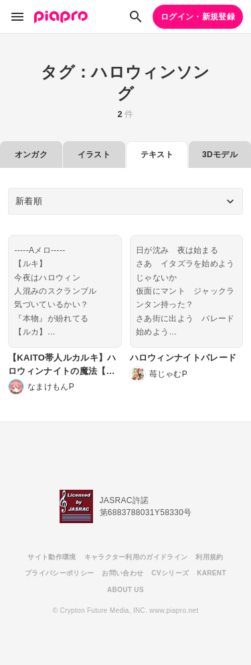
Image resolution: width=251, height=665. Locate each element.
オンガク (31, 154)
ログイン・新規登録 (198, 16)
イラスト (94, 154)
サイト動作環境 (51, 557)
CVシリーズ (170, 573)
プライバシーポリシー (59, 573)
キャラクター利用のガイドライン (136, 557)
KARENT (211, 573)
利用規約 (209, 557)
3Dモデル (220, 154)
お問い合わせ (122, 573)
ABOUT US (125, 589)
